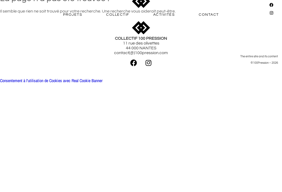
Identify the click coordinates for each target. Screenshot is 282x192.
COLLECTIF (117, 15)
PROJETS (72, 15)
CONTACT (209, 15)
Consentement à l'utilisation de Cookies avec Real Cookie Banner (51, 80)
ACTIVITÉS (164, 15)
